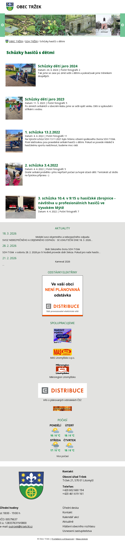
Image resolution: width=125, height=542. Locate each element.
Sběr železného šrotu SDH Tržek (62, 249)
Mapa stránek (82, 539)
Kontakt (67, 512)
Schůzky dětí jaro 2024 (57, 66)
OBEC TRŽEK (29, 7)
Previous (2, 25)
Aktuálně (67, 521)
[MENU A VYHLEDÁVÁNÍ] (117, 6)
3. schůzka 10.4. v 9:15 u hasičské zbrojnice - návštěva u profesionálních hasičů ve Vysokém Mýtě (77, 203)
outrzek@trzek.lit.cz (21, 526)
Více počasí (62, 456)
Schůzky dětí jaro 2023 (44, 99)
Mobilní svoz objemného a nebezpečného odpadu (62, 236)
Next (122, 25)
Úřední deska (70, 508)
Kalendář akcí (70, 517)
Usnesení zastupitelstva (77, 531)
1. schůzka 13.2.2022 (42, 132)
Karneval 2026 (62, 261)
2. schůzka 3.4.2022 (41, 165)
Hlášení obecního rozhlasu (78, 526)
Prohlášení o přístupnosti (63, 539)
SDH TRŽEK (31, 41)
